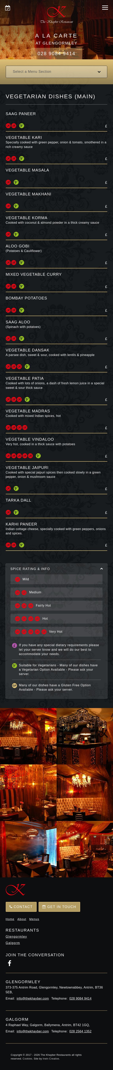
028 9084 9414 (56, 53)
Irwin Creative (51, 1058)
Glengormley (16, 936)
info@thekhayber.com (33, 998)
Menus (34, 919)
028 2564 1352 (80, 1031)
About (21, 919)
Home (10, 919)
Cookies (27, 1058)
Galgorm (13, 943)
